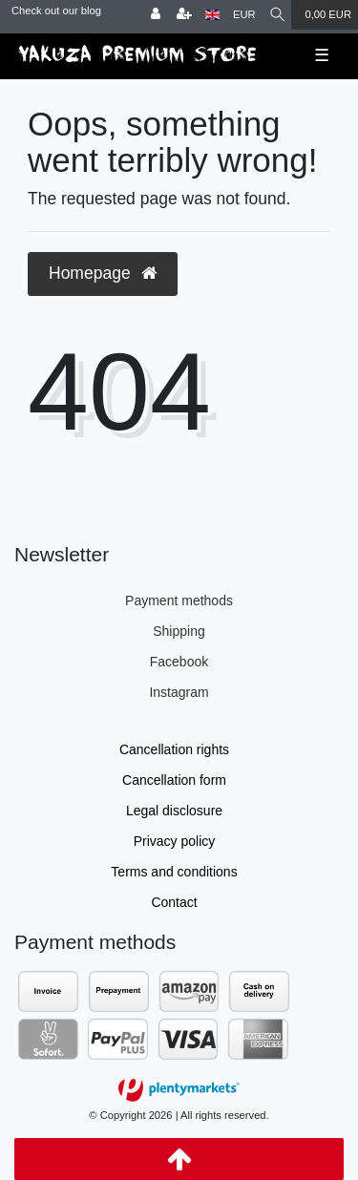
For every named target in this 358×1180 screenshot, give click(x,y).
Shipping (179, 631)
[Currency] (244, 15)
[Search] (277, 15)
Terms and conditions (174, 871)
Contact (174, 902)
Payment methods (179, 600)
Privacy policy (175, 841)
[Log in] (155, 15)
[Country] (212, 15)
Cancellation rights (174, 749)
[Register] (184, 15)
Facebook (179, 661)
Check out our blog (56, 10)
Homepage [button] (103, 273)
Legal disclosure (174, 810)
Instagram (178, 692)
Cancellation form (174, 780)
